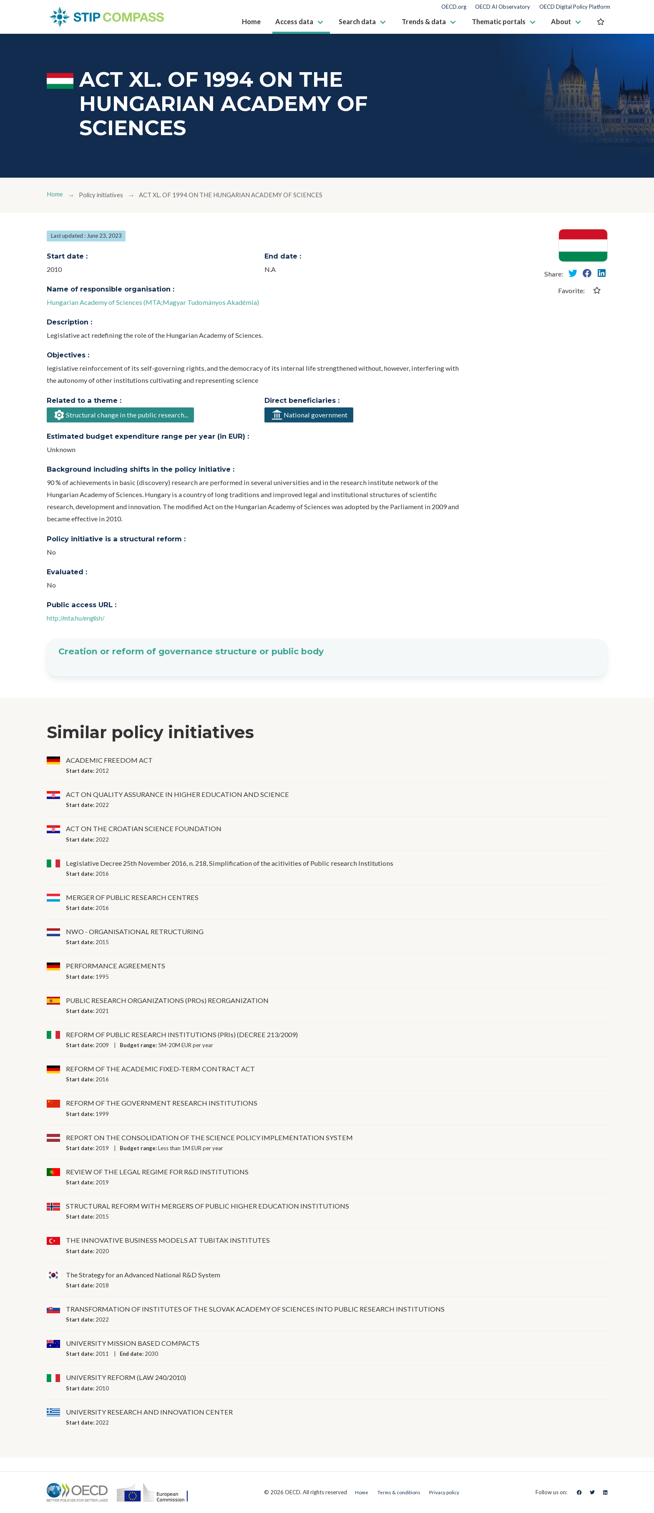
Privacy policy (447, 1492)
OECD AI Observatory (502, 7)
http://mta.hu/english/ (79, 619)
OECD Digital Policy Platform (574, 7)
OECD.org (453, 7)
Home (56, 195)
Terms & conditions (396, 1492)
